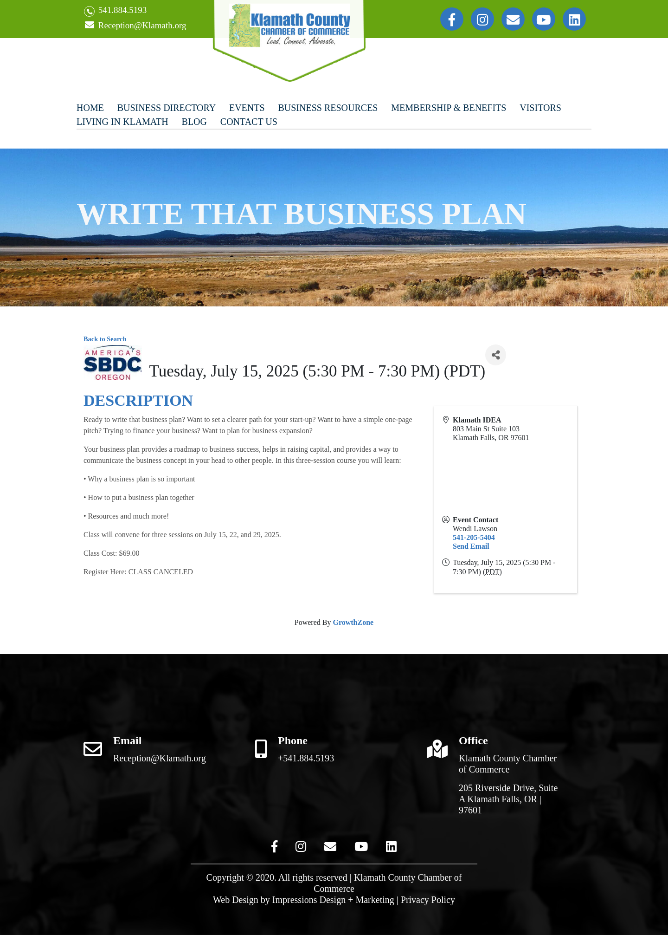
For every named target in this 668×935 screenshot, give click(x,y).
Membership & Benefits (448, 108)
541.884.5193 (115, 11)
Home (90, 108)
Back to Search (105, 339)
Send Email (471, 546)
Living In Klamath (122, 122)
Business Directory (166, 108)
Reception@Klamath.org (135, 25)
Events (247, 108)
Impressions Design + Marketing (333, 900)
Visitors (540, 108)
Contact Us (248, 122)
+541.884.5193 (306, 758)
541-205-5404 (474, 537)
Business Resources (328, 108)
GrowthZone (353, 622)
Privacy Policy (428, 900)
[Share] (495, 354)
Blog (194, 122)
